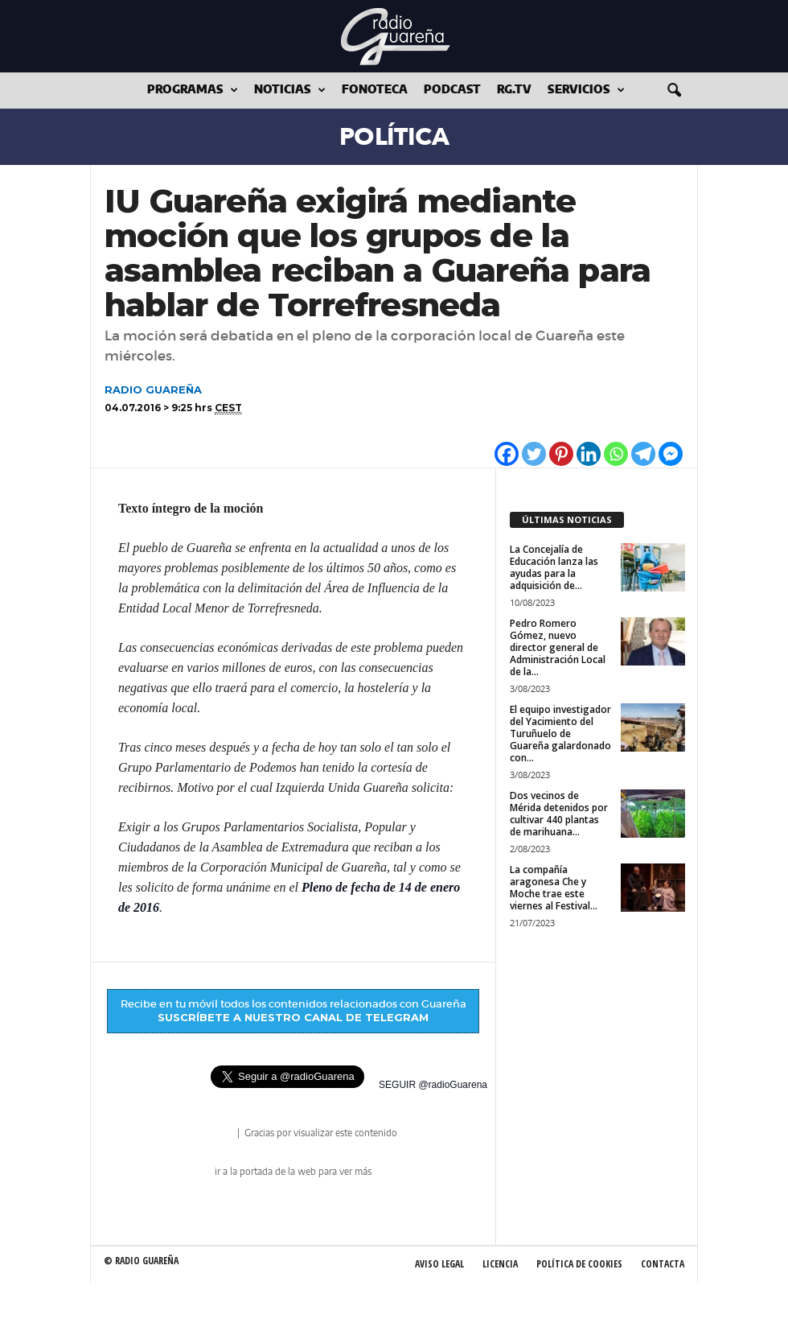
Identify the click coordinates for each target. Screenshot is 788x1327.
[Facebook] (507, 454)
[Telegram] (643, 454)
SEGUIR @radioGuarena (433, 1084)
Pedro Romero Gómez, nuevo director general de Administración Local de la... (557, 647)
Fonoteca (375, 90)
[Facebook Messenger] (671, 454)
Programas (192, 90)
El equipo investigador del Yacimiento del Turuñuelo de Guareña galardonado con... (560, 733)
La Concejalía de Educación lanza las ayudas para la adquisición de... (554, 567)
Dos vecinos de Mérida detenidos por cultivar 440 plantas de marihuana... (559, 814)
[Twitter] (534, 454)
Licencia (500, 1264)
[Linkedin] (589, 454)
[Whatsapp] (616, 454)
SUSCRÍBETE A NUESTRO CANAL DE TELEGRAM (293, 1017)
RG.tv (514, 90)
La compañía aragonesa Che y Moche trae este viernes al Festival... (553, 888)
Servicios (586, 90)
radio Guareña (212, 1134)
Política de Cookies (579, 1264)
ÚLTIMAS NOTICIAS (567, 519)
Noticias (290, 90)
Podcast (452, 90)
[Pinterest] (561, 454)
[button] (674, 91)
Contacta (662, 1264)
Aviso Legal (439, 1264)
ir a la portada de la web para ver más (293, 1172)
